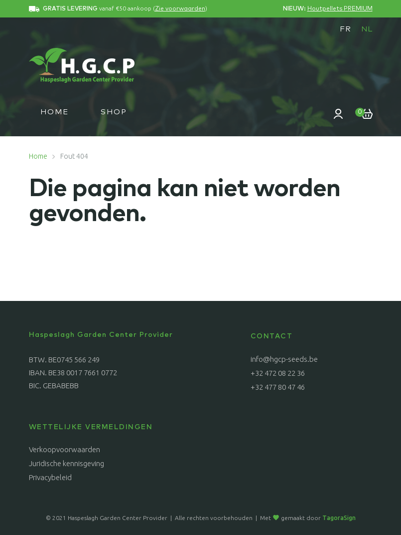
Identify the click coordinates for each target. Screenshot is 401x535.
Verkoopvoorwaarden (64, 449)
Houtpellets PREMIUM (340, 9)
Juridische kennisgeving (66, 463)
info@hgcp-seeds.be (284, 359)
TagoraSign (339, 518)
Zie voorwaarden (180, 9)
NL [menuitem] (367, 29)
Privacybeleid (50, 477)
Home (54, 112)
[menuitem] (345, 28)
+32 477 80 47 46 (278, 387)
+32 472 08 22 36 (278, 373)
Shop (114, 112)
